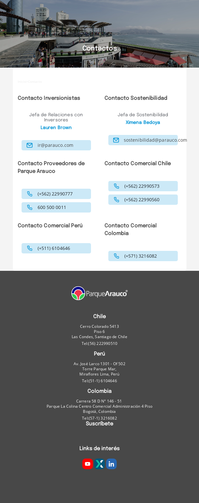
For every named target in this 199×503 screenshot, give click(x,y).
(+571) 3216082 (140, 256)
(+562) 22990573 (142, 186)
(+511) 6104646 (54, 248)
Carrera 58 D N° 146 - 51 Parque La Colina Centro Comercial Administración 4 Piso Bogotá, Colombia (99, 406)
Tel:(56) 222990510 (100, 343)
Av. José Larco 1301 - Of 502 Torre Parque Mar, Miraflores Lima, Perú (99, 369)
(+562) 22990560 (142, 200)
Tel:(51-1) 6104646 (99, 381)
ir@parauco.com (55, 145)
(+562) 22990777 (55, 194)
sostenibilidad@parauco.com (155, 140)
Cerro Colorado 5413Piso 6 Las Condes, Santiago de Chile (99, 331)
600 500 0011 (52, 207)
